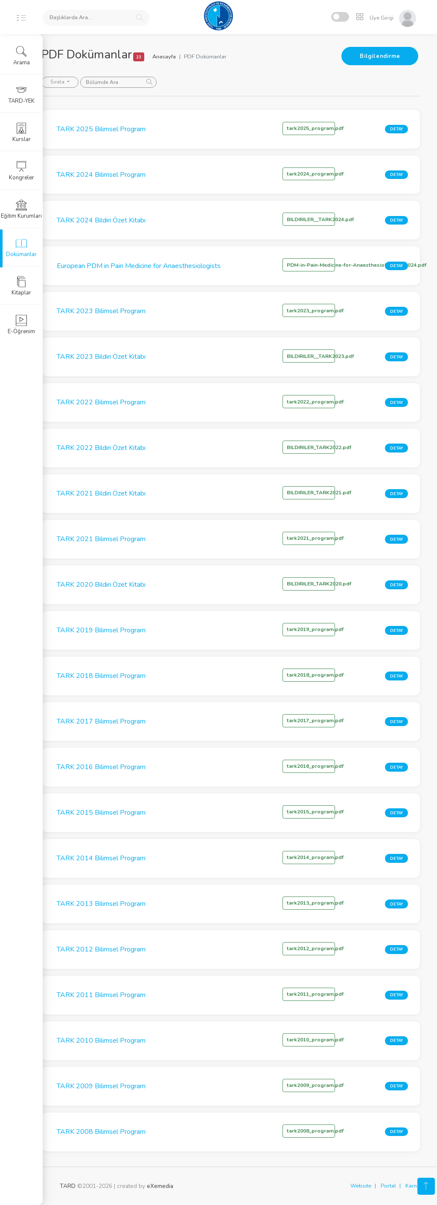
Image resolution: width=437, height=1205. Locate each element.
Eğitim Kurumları (21, 209)
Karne (412, 1186)
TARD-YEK (22, 94)
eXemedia (160, 1186)
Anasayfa (182, 57)
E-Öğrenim (21, 324)
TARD (68, 1186)
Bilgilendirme (380, 56)
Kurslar (21, 132)
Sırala (76, 81)
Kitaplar (21, 286)
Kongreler (21, 171)
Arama (21, 55)
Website (360, 1186)
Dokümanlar (21, 247)
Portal (388, 1186)
